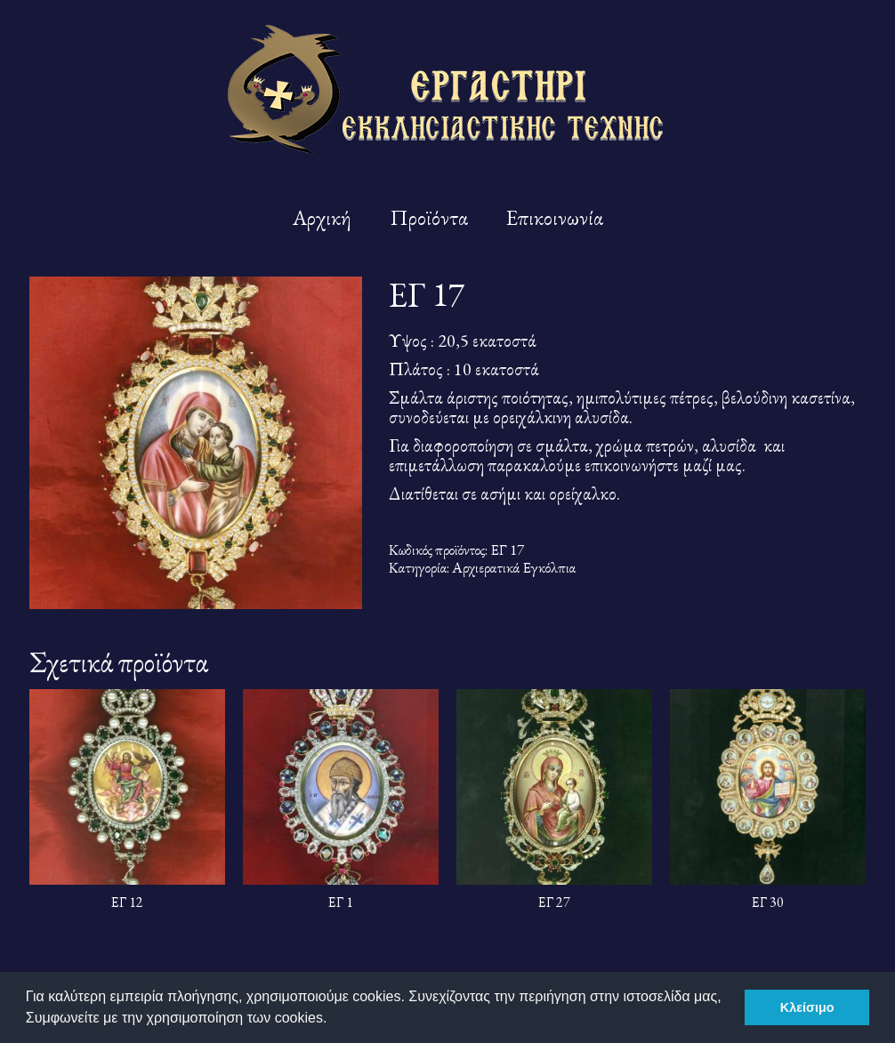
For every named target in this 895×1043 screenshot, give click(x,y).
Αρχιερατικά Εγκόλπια (514, 567)
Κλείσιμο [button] (807, 1007)
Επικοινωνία (554, 217)
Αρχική (322, 217)
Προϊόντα (429, 217)
